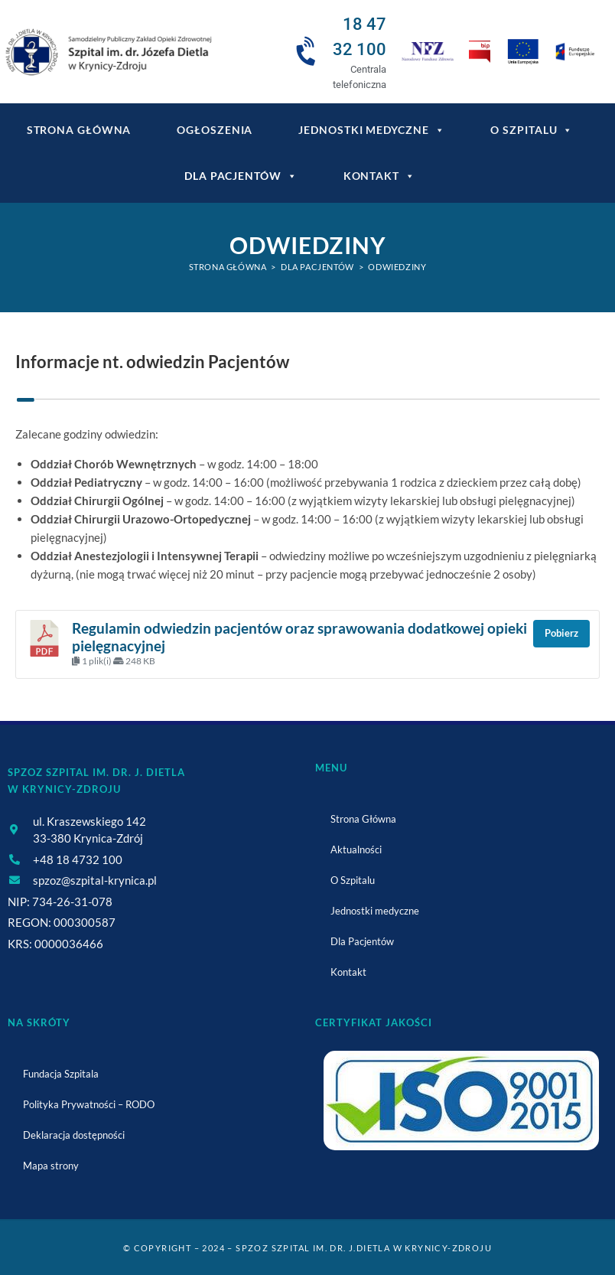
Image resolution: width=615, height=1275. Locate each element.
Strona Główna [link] (363, 819)
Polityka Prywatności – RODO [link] (89, 1104)
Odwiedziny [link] (397, 267)
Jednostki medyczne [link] (371, 130)
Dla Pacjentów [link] (241, 176)
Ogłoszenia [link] (214, 129)
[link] (107, 52)
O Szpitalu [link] (531, 130)
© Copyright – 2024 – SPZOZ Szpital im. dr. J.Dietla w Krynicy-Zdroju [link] (307, 1248)
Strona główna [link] (79, 129)
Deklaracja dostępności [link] (74, 1135)
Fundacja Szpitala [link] (61, 1074)
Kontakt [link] (379, 176)
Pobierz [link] (561, 633)
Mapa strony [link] (51, 1165)
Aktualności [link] (356, 849)
